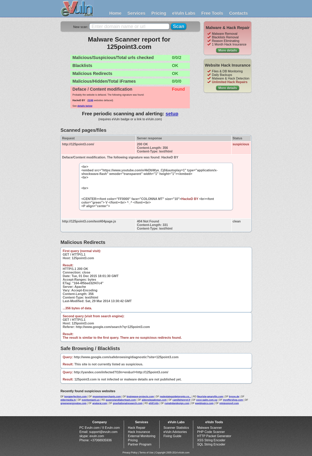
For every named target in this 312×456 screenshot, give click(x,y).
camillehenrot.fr (181, 400)
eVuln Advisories (175, 432)
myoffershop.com (233, 400)
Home (115, 13)
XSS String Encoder (211, 440)
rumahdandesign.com (177, 403)
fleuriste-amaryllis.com (210, 396)
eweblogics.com (204, 403)
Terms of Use (146, 452)
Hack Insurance (139, 432)
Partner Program (139, 444)
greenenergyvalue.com (73, 403)
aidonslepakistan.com (154, 400)
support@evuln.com (103, 432)
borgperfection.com (75, 396)
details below (84, 106)
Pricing (158, 13)
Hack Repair (136, 427)
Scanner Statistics (176, 427)
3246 (90, 100)
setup (172, 113)
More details (227, 50)
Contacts (238, 13)
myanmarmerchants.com (107, 396)
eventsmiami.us (91, 400)
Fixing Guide (172, 436)
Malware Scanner (209, 427)
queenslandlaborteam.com (121, 400)
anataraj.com (99, 403)
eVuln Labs (183, 13)
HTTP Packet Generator (214, 436)
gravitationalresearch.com (127, 403)
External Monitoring (141, 436)
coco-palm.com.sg (206, 400)
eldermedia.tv (68, 400)
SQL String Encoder (211, 444)
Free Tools (212, 13)
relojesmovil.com (229, 403)
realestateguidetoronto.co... (175, 396)
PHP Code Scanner (211, 432)
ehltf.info (154, 403)
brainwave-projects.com (140, 396)
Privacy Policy (130, 452)
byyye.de (234, 396)
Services (136, 13)
